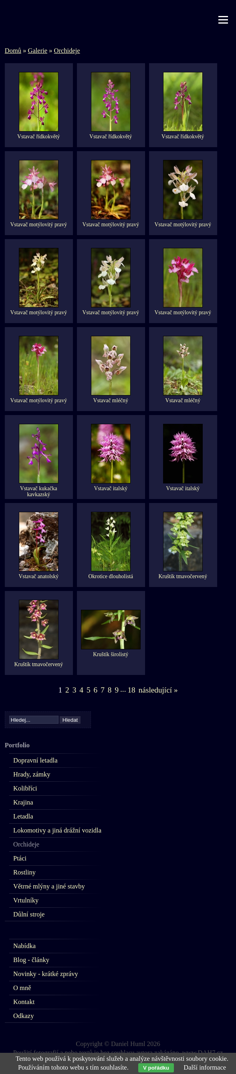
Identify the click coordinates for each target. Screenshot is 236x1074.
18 (131, 690)
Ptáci (19, 858)
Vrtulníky (25, 900)
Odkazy (23, 1016)
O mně (22, 988)
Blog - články (31, 960)
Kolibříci (25, 788)
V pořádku (156, 1068)
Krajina (23, 802)
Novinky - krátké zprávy (45, 974)
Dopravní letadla (35, 760)
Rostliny (24, 872)
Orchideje (67, 50)
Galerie (38, 50)
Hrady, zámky (31, 774)
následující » (158, 690)
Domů (13, 50)
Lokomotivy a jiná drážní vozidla (57, 830)
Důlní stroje (28, 914)
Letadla (23, 816)
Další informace (205, 1067)
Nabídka (24, 946)
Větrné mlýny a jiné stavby (49, 886)
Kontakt (23, 1002)
